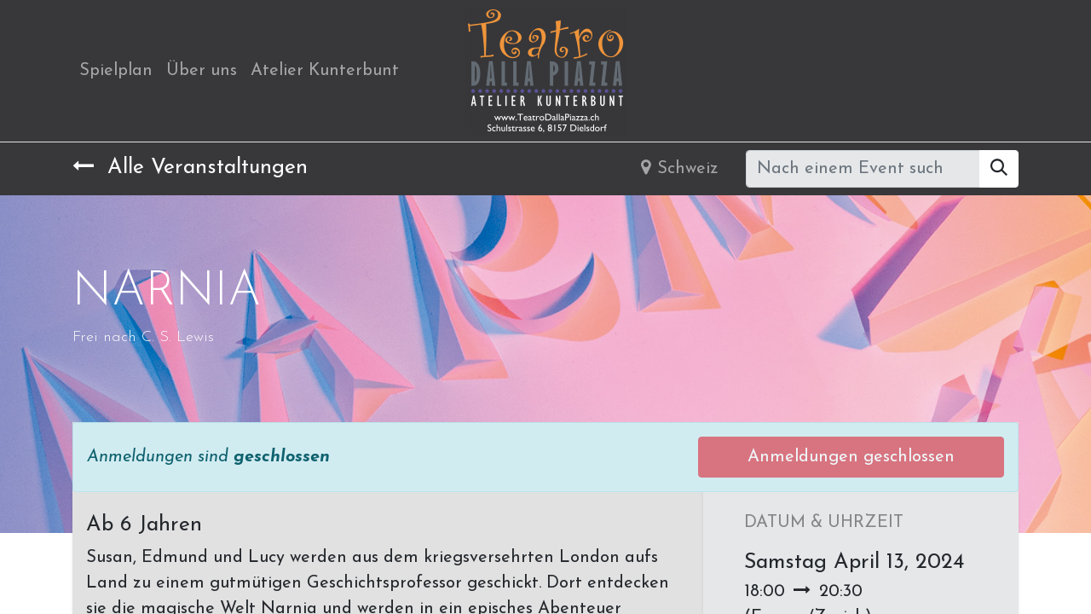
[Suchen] (999, 169)
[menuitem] (115, 70)
